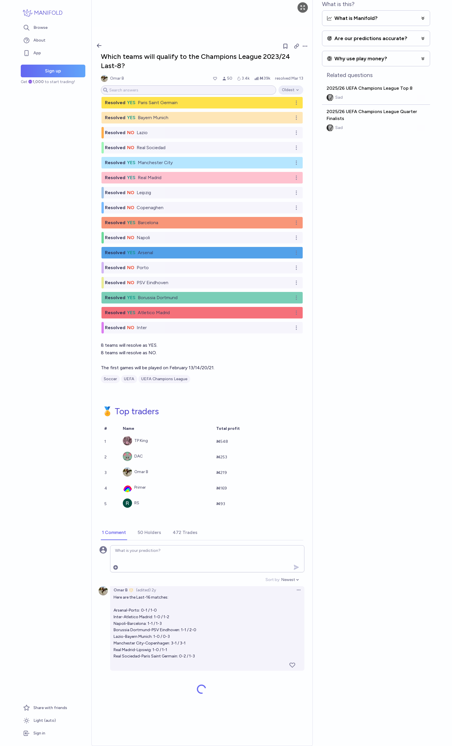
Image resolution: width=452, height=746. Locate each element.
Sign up (53, 71)
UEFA (129, 378)
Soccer (110, 378)
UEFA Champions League (164, 378)
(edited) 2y (146, 590)
